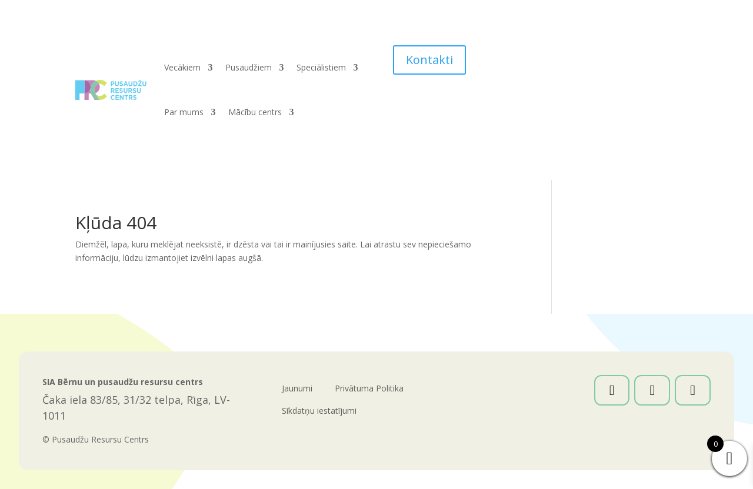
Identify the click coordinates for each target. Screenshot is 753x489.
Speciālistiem (321, 67)
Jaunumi (297, 388)
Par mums (184, 112)
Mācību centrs (255, 112)
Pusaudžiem (248, 67)
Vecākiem (182, 67)
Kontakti (429, 60)
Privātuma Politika (369, 388)
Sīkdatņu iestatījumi (319, 410)
